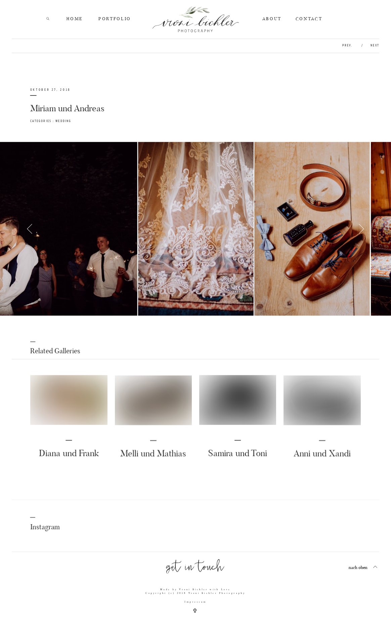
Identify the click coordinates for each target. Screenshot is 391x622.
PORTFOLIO (114, 19)
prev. (348, 45)
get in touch (195, 571)
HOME (75, 19)
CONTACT (309, 19)
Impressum (195, 606)
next (375, 45)
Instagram (45, 532)
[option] (195, 229)
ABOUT (271, 19)
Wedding (63, 121)
